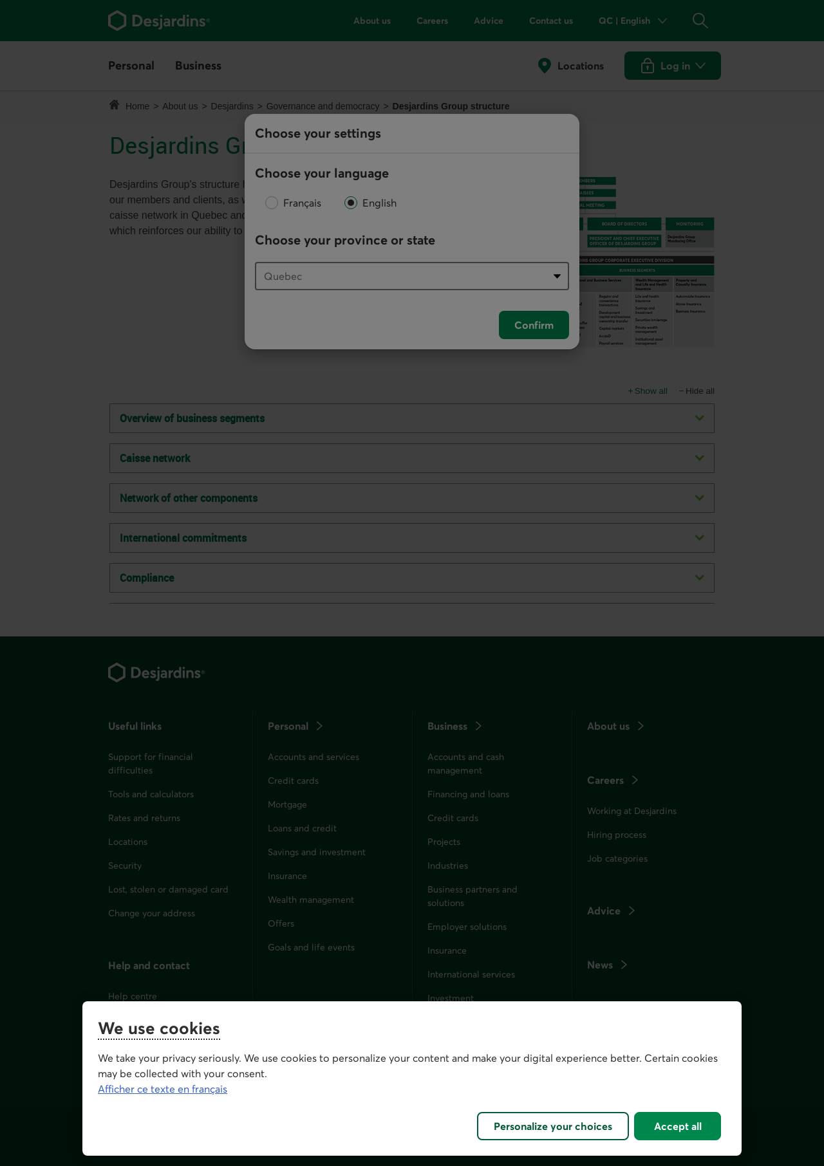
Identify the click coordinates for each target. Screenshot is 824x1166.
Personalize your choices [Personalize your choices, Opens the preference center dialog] (553, 1126)
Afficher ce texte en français (162, 1088)
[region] (412, 1078)
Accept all (678, 1126)
